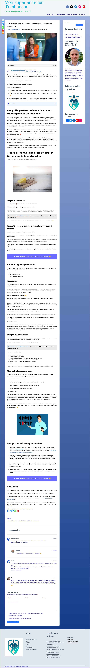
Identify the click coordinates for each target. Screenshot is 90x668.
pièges (30, 520)
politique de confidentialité (17, 615)
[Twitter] (11, 511)
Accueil (48, 14)
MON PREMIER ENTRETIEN (31, 639)
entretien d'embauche (12, 520)
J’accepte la (15, 615)
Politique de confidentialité (31, 649)
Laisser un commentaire (13, 621)
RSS (40, 71)
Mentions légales (29, 647)
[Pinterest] (18, 511)
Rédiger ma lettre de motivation (73, 36)
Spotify (33, 71)
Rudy (12, 577)
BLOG (54, 15)
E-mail (26, 598)
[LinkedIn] (75, 6)
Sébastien (18, 550)
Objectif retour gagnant (72, 642)
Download (22, 70)
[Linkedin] (13, 511)
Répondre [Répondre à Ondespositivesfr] (54, 538)
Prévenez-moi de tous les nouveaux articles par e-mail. (20, 618)
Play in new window (15, 70)
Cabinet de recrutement (72, 641)
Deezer (37, 71)
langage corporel (19, 449)
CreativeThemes (25, 666)
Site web (44, 597)
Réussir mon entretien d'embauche (73, 37)
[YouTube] (84, 6)
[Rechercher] (82, 14)
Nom (9, 598)
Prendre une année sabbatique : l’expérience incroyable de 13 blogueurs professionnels (55, 643)
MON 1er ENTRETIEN (61, 14)
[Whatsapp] (15, 511)
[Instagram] (79, 6)
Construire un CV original (71, 34)
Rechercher (67, 22)
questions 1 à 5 (48, 498)
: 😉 (32, 256)
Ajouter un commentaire (13, 602)
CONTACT (75, 14)
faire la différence (22, 520)
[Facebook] (67, 6)
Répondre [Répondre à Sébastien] (54, 550)
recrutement (36, 520)
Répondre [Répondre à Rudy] (54, 577)
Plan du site (28, 646)
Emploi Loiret (70, 639)
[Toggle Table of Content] (54, 104)
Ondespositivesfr (15, 538)
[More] (3, 32)
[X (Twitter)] (71, 6)
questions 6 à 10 (10, 499)
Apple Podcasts (28, 71)
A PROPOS (69, 14)
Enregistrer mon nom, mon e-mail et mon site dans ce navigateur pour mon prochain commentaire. (26, 613)
